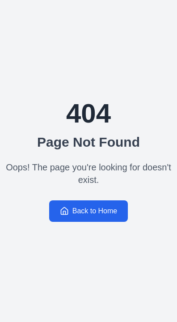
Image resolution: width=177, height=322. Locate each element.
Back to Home (88, 211)
